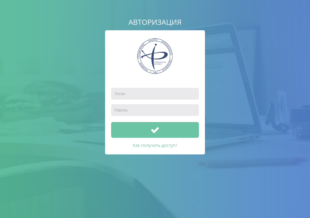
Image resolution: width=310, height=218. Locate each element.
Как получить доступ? (155, 145)
